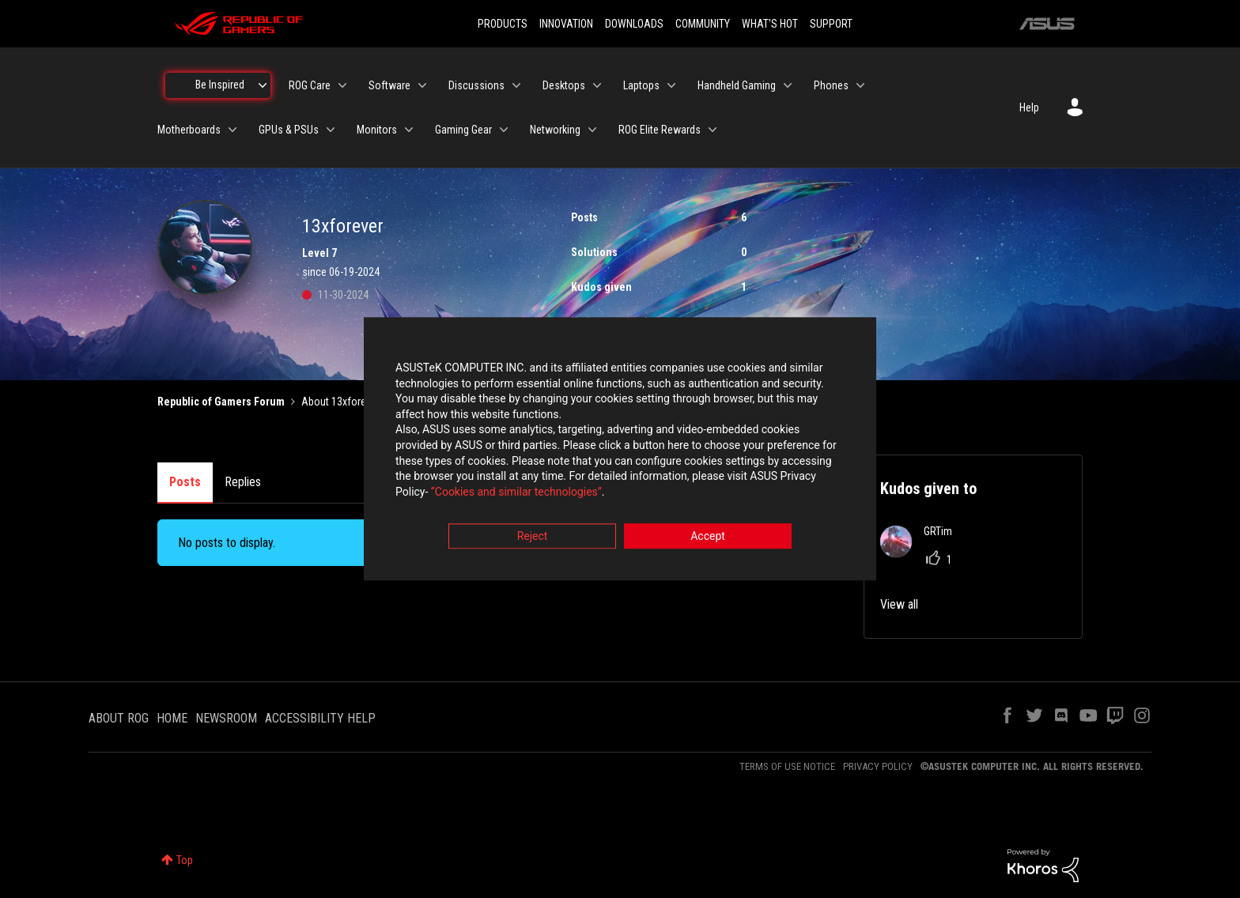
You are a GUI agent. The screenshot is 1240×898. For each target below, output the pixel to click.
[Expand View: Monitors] (409, 130)
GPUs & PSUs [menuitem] (289, 129)
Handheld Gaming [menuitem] (737, 85)
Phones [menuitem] (831, 85)
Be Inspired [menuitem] (219, 84)
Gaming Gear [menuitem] (463, 129)
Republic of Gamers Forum (221, 401)
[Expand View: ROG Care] (342, 85)
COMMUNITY (702, 23)
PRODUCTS (502, 23)
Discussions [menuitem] (476, 85)
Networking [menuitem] (555, 129)
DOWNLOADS (634, 23)
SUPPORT (831, 23)
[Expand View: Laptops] (671, 85)
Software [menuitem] (389, 85)
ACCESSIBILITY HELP (320, 718)
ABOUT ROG (119, 718)
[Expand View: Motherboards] (232, 130)
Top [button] (184, 860)
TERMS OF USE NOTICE (787, 766)
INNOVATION (566, 23)
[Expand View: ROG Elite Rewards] (712, 130)
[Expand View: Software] (422, 85)
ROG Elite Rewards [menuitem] (659, 129)
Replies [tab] (243, 481)
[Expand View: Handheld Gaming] (788, 85)
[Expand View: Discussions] (516, 85)
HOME (172, 718)
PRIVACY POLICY (878, 766)
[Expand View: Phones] (860, 85)
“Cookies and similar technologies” (516, 491)
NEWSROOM (226, 718)
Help (1029, 107)
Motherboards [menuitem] (189, 129)
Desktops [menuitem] (563, 85)
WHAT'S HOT (770, 23)
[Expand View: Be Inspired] (262, 85)
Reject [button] (532, 536)
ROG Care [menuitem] (310, 85)
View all (899, 604)
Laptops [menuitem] (641, 85)
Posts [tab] (185, 481)
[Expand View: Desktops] (597, 85)
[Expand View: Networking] (592, 130)
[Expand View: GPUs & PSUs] (330, 130)
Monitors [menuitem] (377, 129)
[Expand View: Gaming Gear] (504, 130)
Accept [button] (707, 536)
